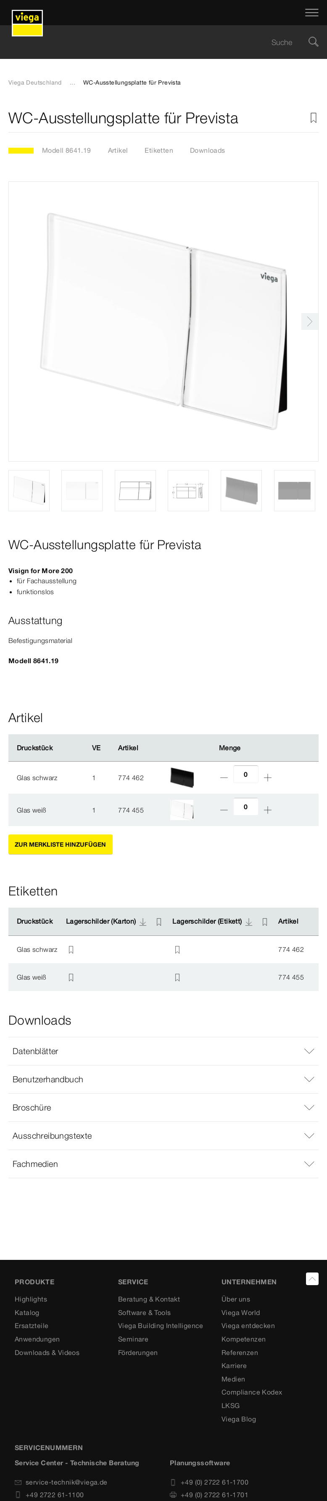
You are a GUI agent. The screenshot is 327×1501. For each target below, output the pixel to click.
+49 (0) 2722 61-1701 (209, 1494)
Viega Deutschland (35, 82)
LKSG (231, 1405)
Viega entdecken (248, 1325)
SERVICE (133, 1282)
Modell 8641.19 (66, 150)
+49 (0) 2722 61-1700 (209, 1482)
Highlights (31, 1299)
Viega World (241, 1312)
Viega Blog (239, 1419)
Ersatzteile (31, 1325)
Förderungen (138, 1352)
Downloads (207, 150)
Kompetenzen (244, 1339)
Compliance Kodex (252, 1392)
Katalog (27, 1312)
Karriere (234, 1365)
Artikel (118, 150)
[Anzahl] (245, 774)
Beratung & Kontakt (149, 1299)
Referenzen (240, 1352)
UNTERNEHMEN (249, 1282)
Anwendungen (37, 1339)
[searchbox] (156, 42)
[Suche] (314, 42)
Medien (233, 1379)
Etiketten (159, 150)
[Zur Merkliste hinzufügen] (314, 118)
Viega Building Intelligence (160, 1325)
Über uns (236, 1299)
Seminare (133, 1339)
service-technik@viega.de (61, 1482)
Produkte (34, 1282)
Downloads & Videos (47, 1352)
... (72, 82)
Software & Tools (144, 1312)
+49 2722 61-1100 (49, 1494)
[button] (163, 1051)
